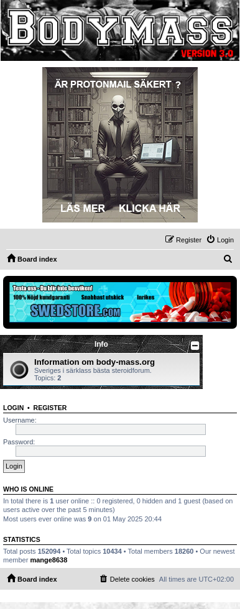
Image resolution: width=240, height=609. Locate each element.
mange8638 (48, 560)
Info (101, 344)
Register (50, 407)
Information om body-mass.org (94, 362)
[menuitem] (220, 239)
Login (13, 407)
